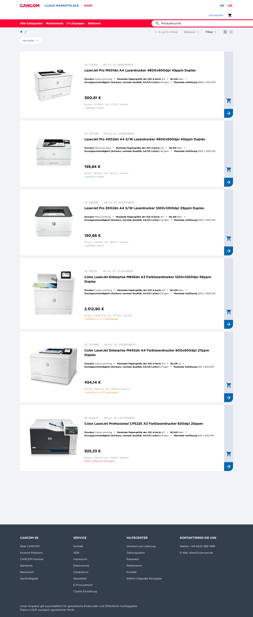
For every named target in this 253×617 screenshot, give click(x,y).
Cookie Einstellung (85, 591)
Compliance (80, 572)
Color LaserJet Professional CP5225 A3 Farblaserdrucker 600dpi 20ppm (143, 423)
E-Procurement (82, 585)
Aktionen (94, 23)
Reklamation (134, 565)
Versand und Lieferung (141, 546)
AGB (76, 552)
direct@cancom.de (201, 552)
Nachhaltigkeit (29, 578)
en (222, 5)
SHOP (88, 5)
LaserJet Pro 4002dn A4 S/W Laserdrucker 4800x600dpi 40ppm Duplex (144, 139)
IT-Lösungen (75, 23)
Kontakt (78, 546)
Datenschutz (81, 565)
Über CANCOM (30, 546)
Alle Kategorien (31, 23)
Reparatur (132, 559)
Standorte (26, 565)
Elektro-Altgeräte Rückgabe (144, 578)
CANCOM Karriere (31, 559)
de (230, 5)
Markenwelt (54, 23)
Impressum (80, 559)
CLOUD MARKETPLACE (62, 5)
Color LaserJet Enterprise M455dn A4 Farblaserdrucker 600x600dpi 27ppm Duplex (146, 352)
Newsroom (27, 572)
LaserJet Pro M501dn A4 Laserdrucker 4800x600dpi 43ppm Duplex (140, 70)
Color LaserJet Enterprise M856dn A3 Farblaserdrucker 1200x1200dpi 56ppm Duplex (147, 279)
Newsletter (80, 578)
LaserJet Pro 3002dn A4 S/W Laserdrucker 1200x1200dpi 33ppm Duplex (144, 208)
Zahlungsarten (135, 552)
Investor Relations (31, 552)
